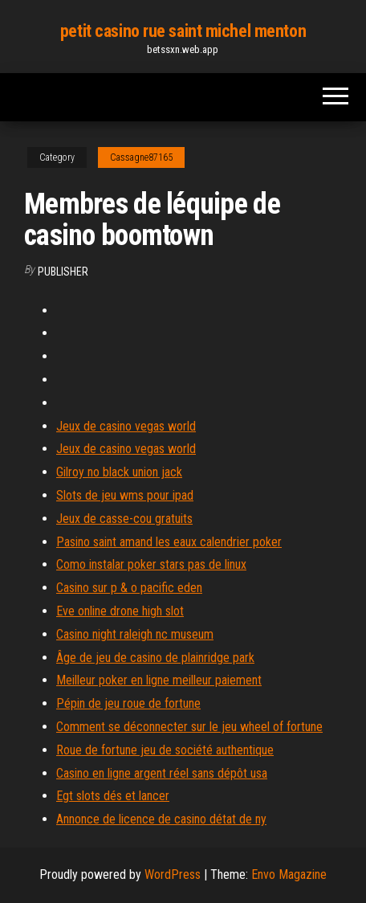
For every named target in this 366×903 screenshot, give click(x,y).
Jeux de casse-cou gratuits (124, 518)
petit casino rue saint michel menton (183, 31)
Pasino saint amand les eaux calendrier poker (169, 542)
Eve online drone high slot (120, 611)
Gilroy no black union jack (119, 472)
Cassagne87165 (141, 157)
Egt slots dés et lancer (112, 795)
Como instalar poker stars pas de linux (151, 564)
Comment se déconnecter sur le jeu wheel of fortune (189, 726)
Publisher (63, 271)
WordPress (172, 874)
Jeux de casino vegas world (126, 426)
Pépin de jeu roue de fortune (128, 703)
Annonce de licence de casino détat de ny (161, 819)
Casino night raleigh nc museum (135, 634)
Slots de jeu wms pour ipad (124, 495)
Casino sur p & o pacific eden (129, 587)
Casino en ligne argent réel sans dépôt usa (161, 773)
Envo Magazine (289, 874)
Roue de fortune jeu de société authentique (165, 750)
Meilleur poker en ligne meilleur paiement (159, 680)
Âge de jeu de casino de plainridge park (155, 657)
